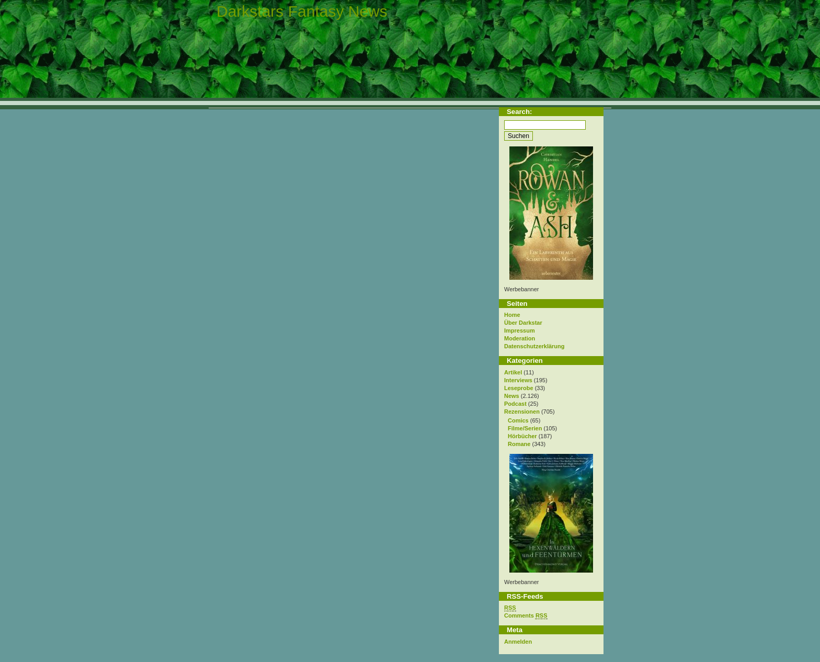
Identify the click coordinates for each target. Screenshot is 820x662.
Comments (526, 615)
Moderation (519, 338)
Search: (519, 112)
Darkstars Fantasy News (302, 11)
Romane (519, 444)
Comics (518, 420)
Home (512, 315)
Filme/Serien (525, 428)
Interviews (518, 380)
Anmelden (518, 641)
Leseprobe (518, 388)
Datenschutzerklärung (534, 346)
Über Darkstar (523, 322)
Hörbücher (522, 436)
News (511, 396)
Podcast (515, 404)
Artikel (513, 372)
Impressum (519, 330)
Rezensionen (522, 411)
